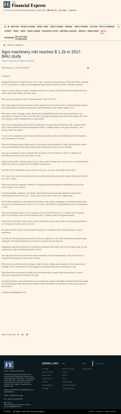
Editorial (44, 382)
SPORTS (23, 31)
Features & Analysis (68, 388)
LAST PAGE (93, 27)
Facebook (99, 363)
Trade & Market (67, 382)
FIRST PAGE (15, 27)
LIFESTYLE (82, 31)
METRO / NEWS (42, 27)
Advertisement (87, 369)
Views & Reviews (47, 385)
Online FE (52, 10)
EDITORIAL (68, 27)
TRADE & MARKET (33, 31)
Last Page (45, 388)
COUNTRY (7, 31)
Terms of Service (110, 411)
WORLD (16, 31)
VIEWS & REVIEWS (81, 27)
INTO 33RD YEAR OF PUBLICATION (21, 38)
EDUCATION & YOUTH (50, 31)
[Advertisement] (45, 19)
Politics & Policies (47, 372)
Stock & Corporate (68, 369)
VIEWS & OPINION (56, 27)
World (64, 375)
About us (91, 411)
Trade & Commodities (69, 385)
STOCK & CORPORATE (106, 27)
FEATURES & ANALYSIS (68, 31)
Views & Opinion (47, 379)
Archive (73, 10)
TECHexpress (9, 38)
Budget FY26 (103, 32)
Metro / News (46, 375)
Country (64, 372)
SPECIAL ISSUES (93, 31)
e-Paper (63, 10)
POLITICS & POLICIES (28, 27)
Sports (64, 379)
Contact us (99, 411)
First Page (45, 369)
